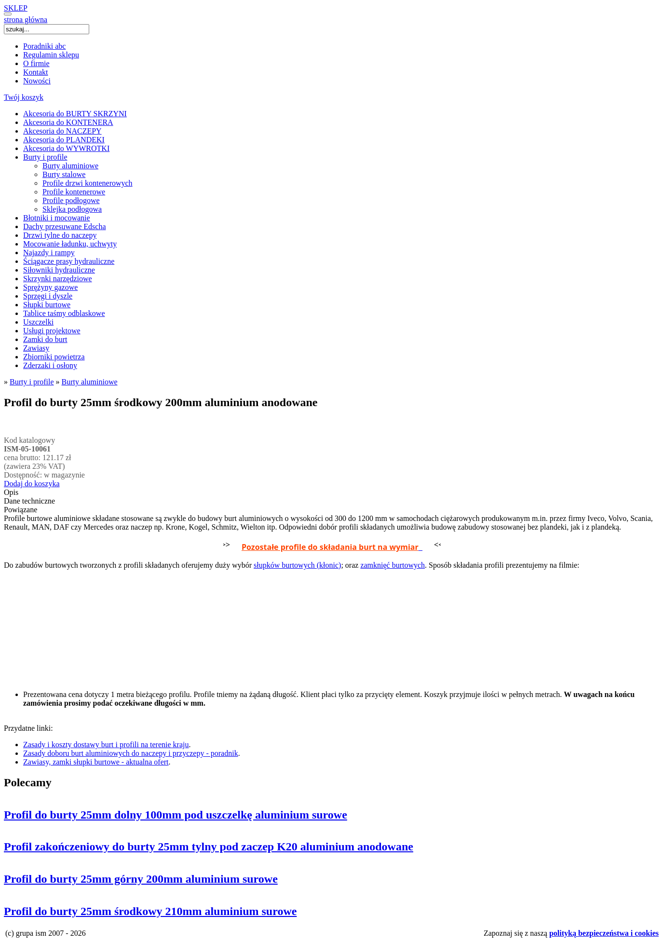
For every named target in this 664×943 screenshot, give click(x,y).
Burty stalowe (63, 174)
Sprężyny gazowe (50, 287)
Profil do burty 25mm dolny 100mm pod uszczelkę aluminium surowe (175, 814)
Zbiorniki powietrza (54, 357)
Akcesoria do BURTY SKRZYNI (75, 113)
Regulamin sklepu (51, 55)
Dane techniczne (29, 501)
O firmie (36, 63)
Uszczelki (38, 322)
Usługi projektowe (52, 331)
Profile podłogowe (71, 200)
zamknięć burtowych (392, 565)
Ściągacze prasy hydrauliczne (68, 261)
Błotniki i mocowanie (56, 218)
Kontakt (35, 72)
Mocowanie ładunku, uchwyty (70, 244)
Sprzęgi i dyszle (47, 296)
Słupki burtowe (46, 305)
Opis (11, 492)
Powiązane (20, 510)
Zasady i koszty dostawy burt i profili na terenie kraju (106, 744)
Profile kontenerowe (73, 192)
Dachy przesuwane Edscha (64, 226)
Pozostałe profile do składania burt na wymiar (330, 547)
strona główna (25, 19)
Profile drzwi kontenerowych (87, 183)
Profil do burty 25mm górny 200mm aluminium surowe (141, 879)
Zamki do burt (45, 339)
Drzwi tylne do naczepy (59, 235)
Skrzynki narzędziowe (57, 278)
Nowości (37, 81)
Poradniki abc (44, 46)
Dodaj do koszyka (32, 483)
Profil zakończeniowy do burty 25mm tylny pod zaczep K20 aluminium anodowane (208, 846)
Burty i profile (45, 157)
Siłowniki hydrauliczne (59, 270)
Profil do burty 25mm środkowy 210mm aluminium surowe (150, 911)
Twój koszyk (23, 97)
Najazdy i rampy (49, 252)
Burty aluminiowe (70, 166)
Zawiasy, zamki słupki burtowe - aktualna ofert (96, 762)
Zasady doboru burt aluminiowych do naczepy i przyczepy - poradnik (130, 753)
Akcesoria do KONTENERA (68, 122)
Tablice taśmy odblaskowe (64, 313)
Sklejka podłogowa (72, 209)
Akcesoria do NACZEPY (62, 131)
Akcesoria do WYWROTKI (66, 148)
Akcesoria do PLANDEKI (64, 140)
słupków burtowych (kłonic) (297, 565)
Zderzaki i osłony (50, 365)
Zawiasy (36, 348)
